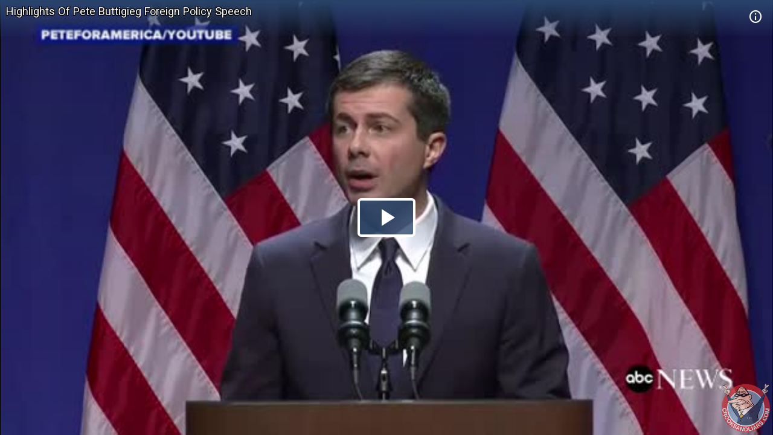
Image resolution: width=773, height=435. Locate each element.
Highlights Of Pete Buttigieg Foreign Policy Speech (129, 11)
